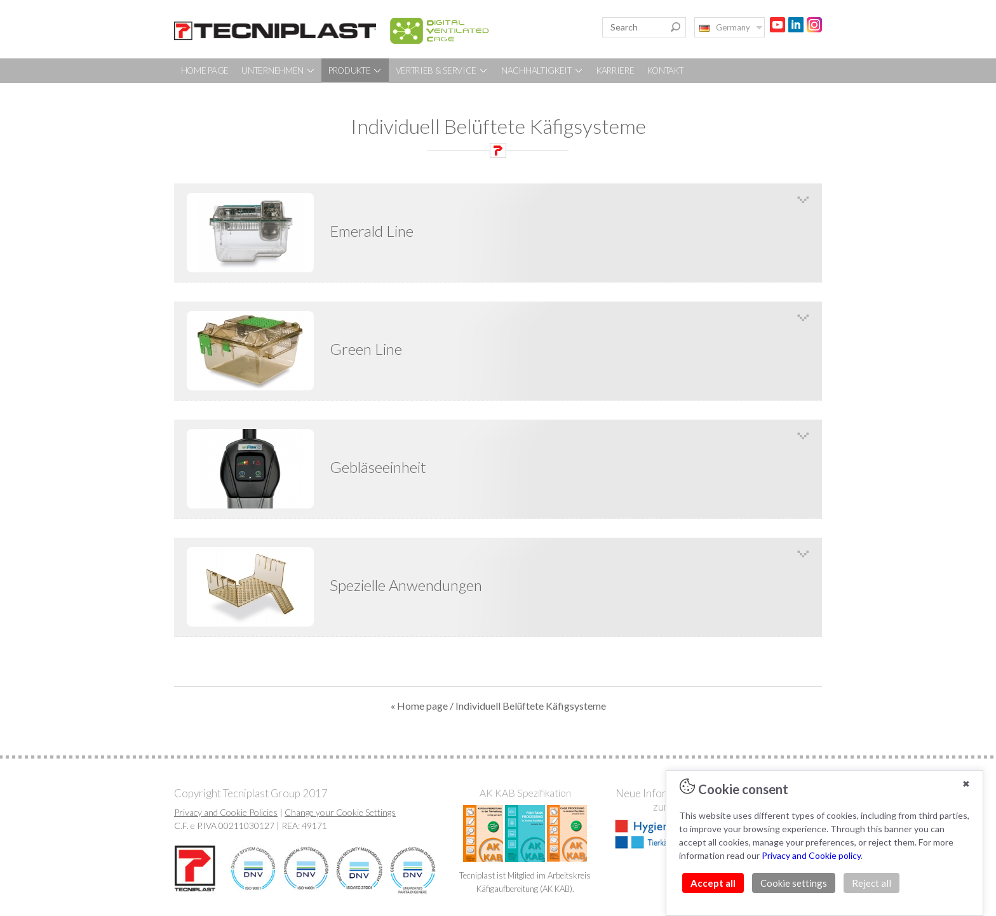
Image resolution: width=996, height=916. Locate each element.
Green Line (366, 349)
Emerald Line (372, 231)
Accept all (713, 883)
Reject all (871, 883)
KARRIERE (615, 70)
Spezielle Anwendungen (406, 585)
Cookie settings (793, 883)
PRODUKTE (355, 70)
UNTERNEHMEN (278, 70)
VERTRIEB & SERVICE (442, 70)
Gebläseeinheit (378, 467)
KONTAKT (665, 70)
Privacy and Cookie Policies (226, 812)
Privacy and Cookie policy (811, 855)
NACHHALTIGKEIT (542, 70)
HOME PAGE (205, 70)
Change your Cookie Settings (340, 812)
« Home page (419, 706)
